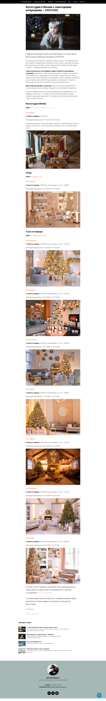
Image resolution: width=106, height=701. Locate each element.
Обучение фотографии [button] (39, 1)
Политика (41, 682)
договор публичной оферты (60, 682)
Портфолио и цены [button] (26, 1)
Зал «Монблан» (31, 490)
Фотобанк (50, 1)
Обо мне (75, 1)
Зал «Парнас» (31, 440)
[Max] (57, 695)
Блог (69, 1)
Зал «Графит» (31, 291)
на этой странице (44, 594)
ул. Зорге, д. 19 (36, 178)
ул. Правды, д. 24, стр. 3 (39, 237)
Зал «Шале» (30, 114)
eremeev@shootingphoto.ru (59, 689)
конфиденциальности (48, 682)
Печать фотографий (60, 1)
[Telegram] (53, 695)
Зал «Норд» (30, 539)
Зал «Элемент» (31, 341)
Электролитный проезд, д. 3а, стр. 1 (43, 109)
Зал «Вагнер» (31, 183)
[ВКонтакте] (49, 695)
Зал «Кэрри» (30, 390)
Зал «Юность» (31, 242)
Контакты (82, 1)
